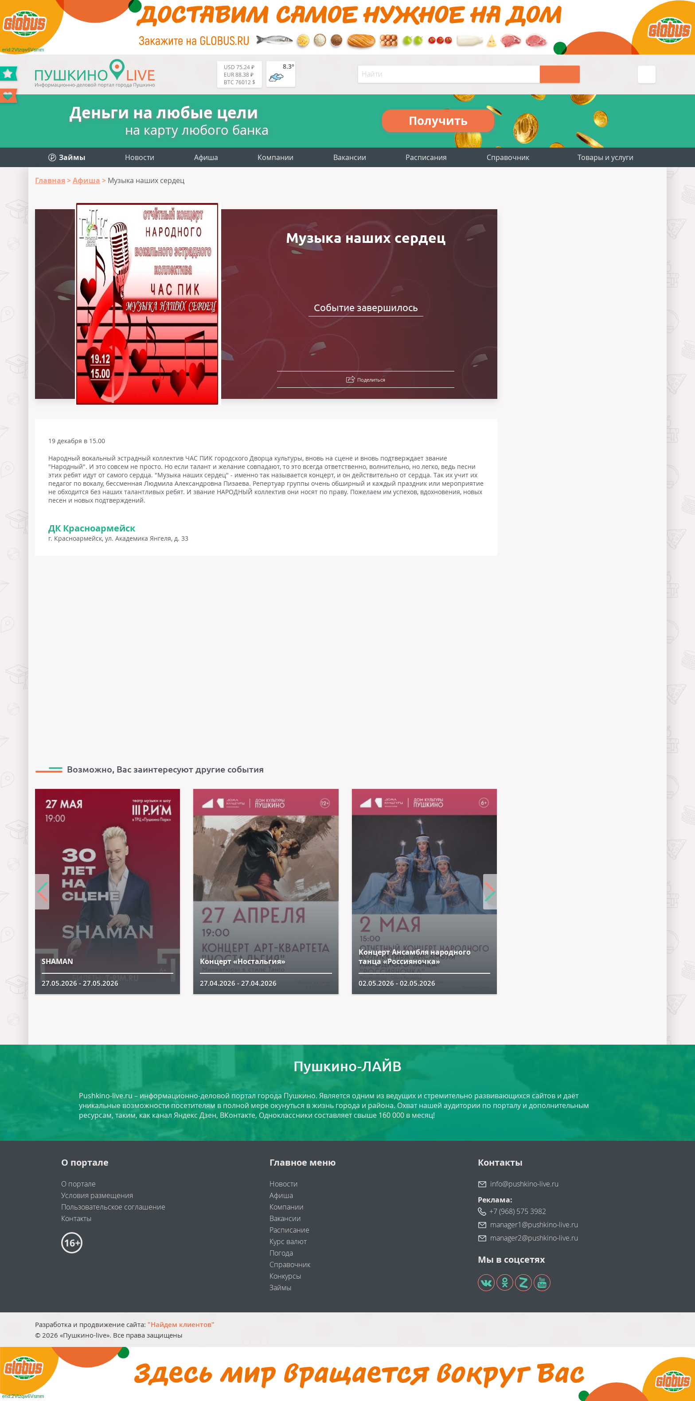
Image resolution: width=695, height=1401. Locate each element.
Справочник (508, 157)
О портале (78, 1184)
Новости (139, 157)
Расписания (426, 157)
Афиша (206, 157)
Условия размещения (97, 1195)
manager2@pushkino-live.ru (534, 1238)
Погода (281, 1253)
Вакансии (349, 157)
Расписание (289, 1230)
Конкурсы (285, 1276)
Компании (275, 157)
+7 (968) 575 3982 (517, 1211)
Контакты (76, 1218)
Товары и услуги (605, 157)
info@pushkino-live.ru (524, 1184)
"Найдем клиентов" (181, 1324)
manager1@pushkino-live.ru (534, 1224)
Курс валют (288, 1241)
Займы (280, 1287)
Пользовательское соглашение (113, 1207)
